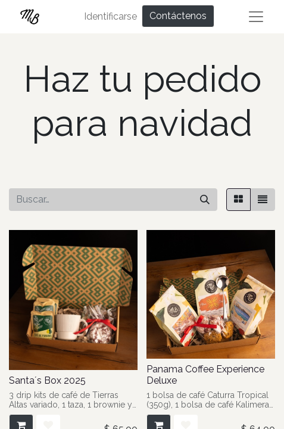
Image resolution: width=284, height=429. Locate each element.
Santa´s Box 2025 (47, 380)
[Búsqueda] (204, 199)
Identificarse (110, 16)
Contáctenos (178, 15)
